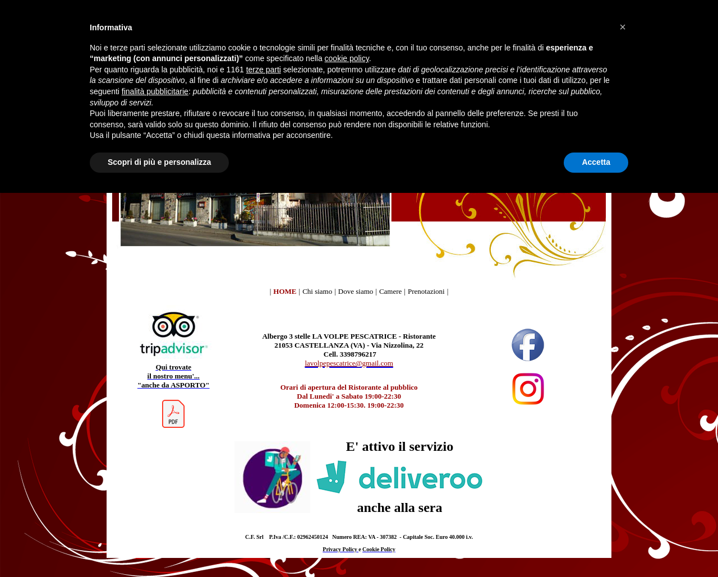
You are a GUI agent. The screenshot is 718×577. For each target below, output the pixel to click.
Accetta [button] (596, 162)
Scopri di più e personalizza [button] (159, 162)
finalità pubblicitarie (155, 91)
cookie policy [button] (347, 58)
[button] (623, 27)
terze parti (263, 69)
